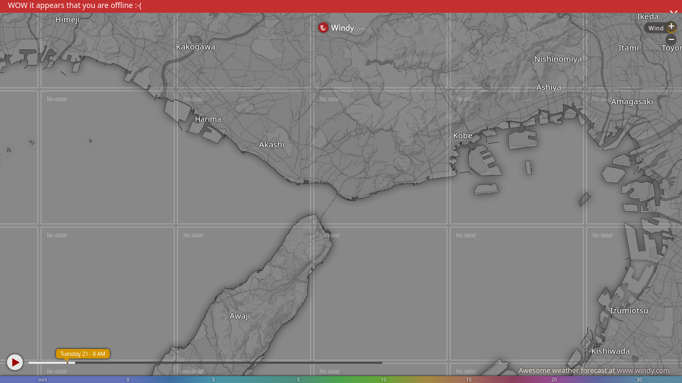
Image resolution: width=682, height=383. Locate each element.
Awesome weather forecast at (594, 370)
